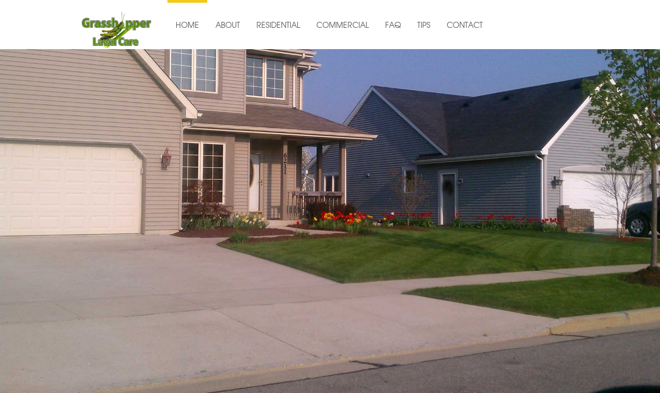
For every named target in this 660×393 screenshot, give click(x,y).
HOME (187, 25)
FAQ (393, 25)
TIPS (423, 25)
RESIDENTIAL (278, 25)
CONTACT (465, 25)
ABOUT (227, 25)
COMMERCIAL (342, 25)
